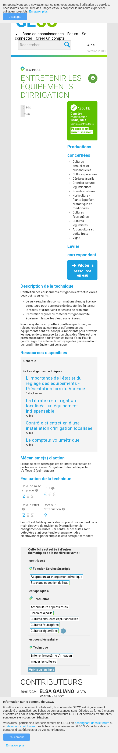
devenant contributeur (21, 726)
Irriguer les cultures (43, 661)
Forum (72, 34)
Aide (91, 45)
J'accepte (15, 16)
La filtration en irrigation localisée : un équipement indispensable (52, 406)
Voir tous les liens (41, 669)
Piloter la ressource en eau (83, 270)
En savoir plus (38, 11)
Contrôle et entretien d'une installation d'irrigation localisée (59, 425)
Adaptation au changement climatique (56, 576)
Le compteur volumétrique (52, 440)
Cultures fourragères (45, 625)
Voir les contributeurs (82, 124)
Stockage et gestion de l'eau (49, 582)
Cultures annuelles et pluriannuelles (54, 619)
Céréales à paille (42, 613)
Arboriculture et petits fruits (49, 607)
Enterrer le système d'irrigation (51, 655)
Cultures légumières (44, 630)
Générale (29, 361)
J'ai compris (16, 737)
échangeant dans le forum (92, 723)
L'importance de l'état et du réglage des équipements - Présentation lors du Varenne (55, 383)
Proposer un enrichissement (82, 130)
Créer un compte (50, 38)
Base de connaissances (43, 34)
